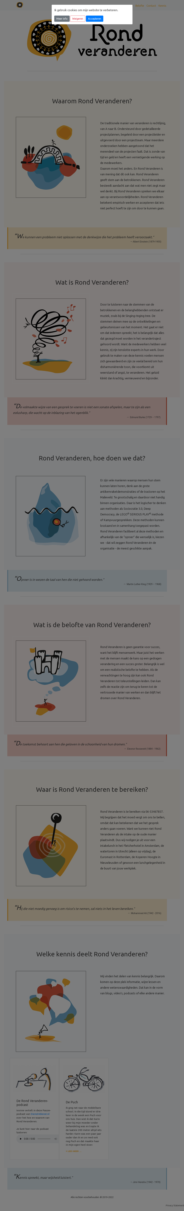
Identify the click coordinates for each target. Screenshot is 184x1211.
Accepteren (94, 18)
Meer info (62, 18)
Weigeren (77, 18)
